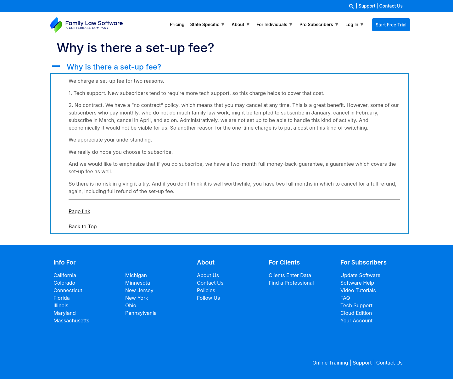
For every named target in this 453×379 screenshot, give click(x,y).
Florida (61, 298)
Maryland (64, 313)
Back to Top (83, 226)
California (64, 275)
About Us (208, 275)
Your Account (356, 320)
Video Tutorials (358, 290)
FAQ (345, 298)
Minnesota (137, 283)
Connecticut (67, 290)
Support (367, 5)
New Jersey (139, 290)
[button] (229, 67)
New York (136, 298)
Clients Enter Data (290, 275)
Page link (79, 211)
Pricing (177, 24)
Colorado (64, 283)
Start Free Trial (391, 24)
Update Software (360, 275)
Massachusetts (71, 320)
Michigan (136, 275)
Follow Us (208, 298)
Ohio (130, 305)
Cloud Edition (356, 313)
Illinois (60, 305)
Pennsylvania (141, 313)
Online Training (330, 362)
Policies (206, 290)
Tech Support (356, 305)
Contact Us (391, 5)
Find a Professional (291, 283)
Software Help (357, 283)
